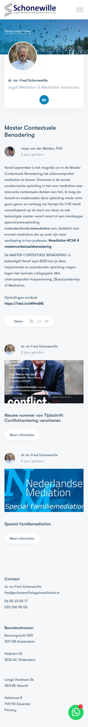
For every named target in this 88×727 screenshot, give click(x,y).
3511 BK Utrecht (16, 685)
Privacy (10, 710)
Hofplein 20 (13, 653)
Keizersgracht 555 (18, 635)
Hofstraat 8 (13, 697)
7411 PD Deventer (17, 704)
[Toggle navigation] (78, 10)
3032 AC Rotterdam (19, 659)
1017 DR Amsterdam (19, 641)
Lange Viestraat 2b (19, 679)
